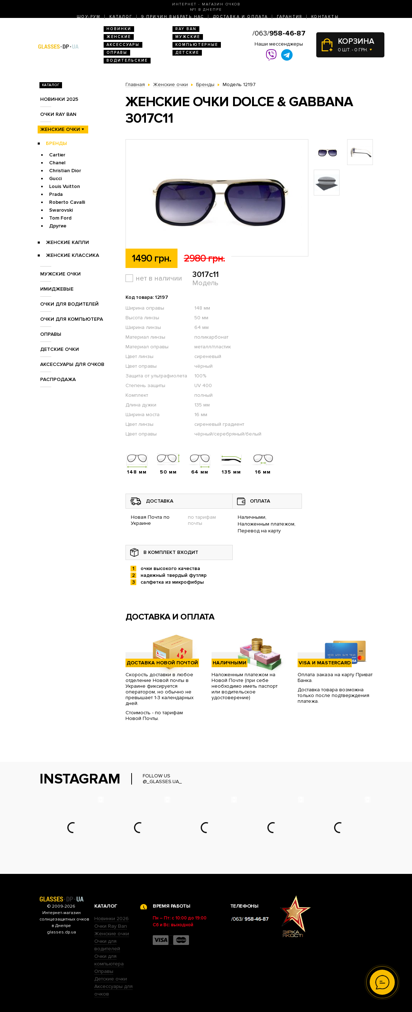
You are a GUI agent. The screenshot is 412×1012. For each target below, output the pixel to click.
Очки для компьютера (71, 319)
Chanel (57, 163)
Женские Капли (67, 242)
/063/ (279, 33)
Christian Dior (65, 171)
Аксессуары (122, 44)
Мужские (187, 36)
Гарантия (290, 16)
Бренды (56, 143)
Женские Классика (72, 255)
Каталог (121, 16)
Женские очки (60, 129)
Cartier (57, 155)
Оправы (116, 52)
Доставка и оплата (240, 16)
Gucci (55, 178)
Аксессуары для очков (72, 364)
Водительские (127, 60)
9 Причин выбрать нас (172, 16)
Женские (118, 36)
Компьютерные (196, 44)
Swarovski (61, 210)
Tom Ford (60, 218)
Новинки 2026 (111, 918)
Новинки (118, 29)
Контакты (325, 16)
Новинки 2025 (59, 99)
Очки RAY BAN (58, 114)
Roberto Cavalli (67, 202)
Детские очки (59, 349)
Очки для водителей (69, 304)
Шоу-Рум (89, 16)
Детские (187, 52)
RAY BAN (185, 29)
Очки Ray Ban (110, 926)
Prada (56, 194)
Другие (57, 226)
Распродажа (58, 379)
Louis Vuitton (64, 186)
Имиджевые (57, 289)
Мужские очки (60, 274)
